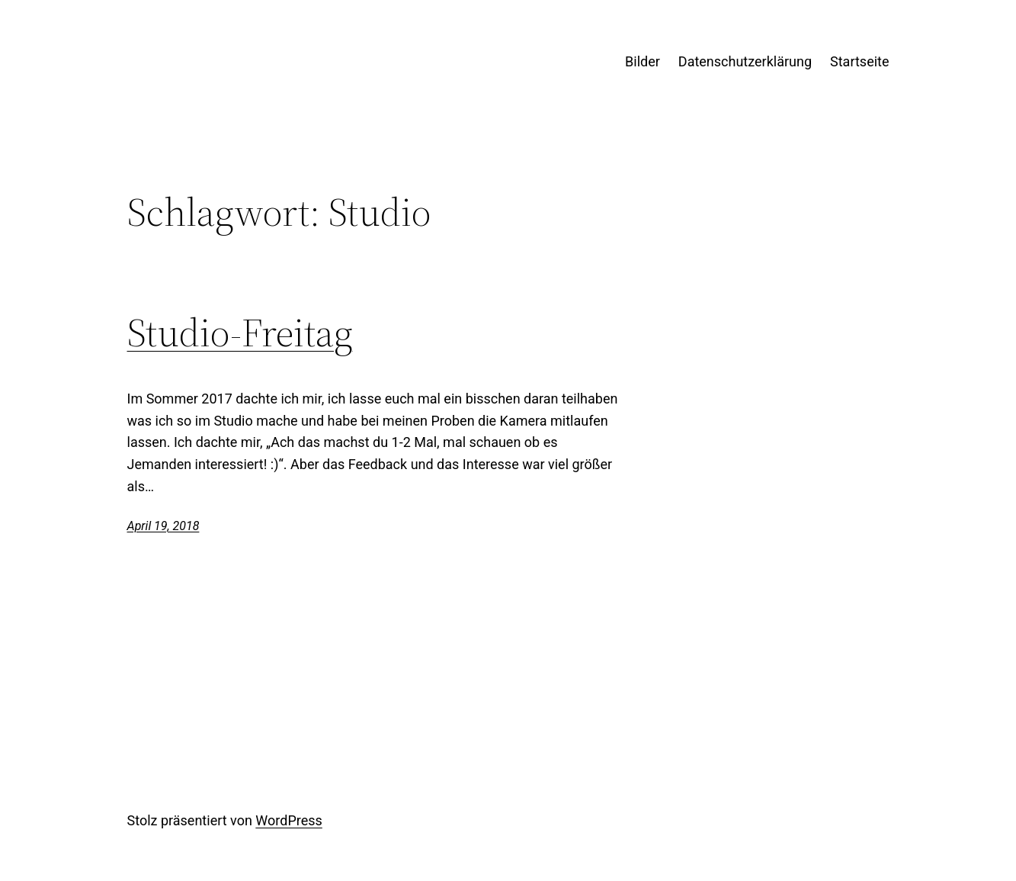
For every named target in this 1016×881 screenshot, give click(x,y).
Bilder (642, 61)
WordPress (288, 820)
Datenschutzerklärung (745, 61)
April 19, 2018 (163, 526)
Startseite (859, 61)
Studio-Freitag (240, 332)
